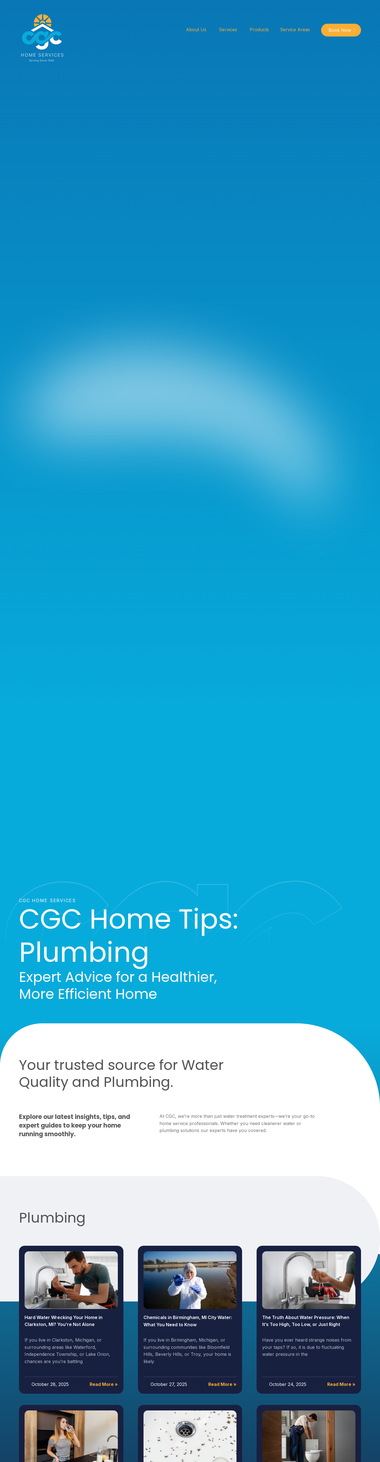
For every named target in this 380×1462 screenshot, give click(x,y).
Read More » (104, 1384)
